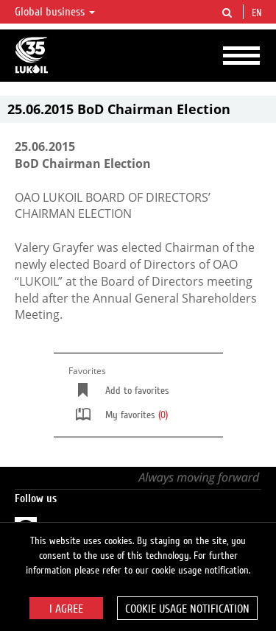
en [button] (258, 13)
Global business (55, 11)
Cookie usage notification (187, 609)
